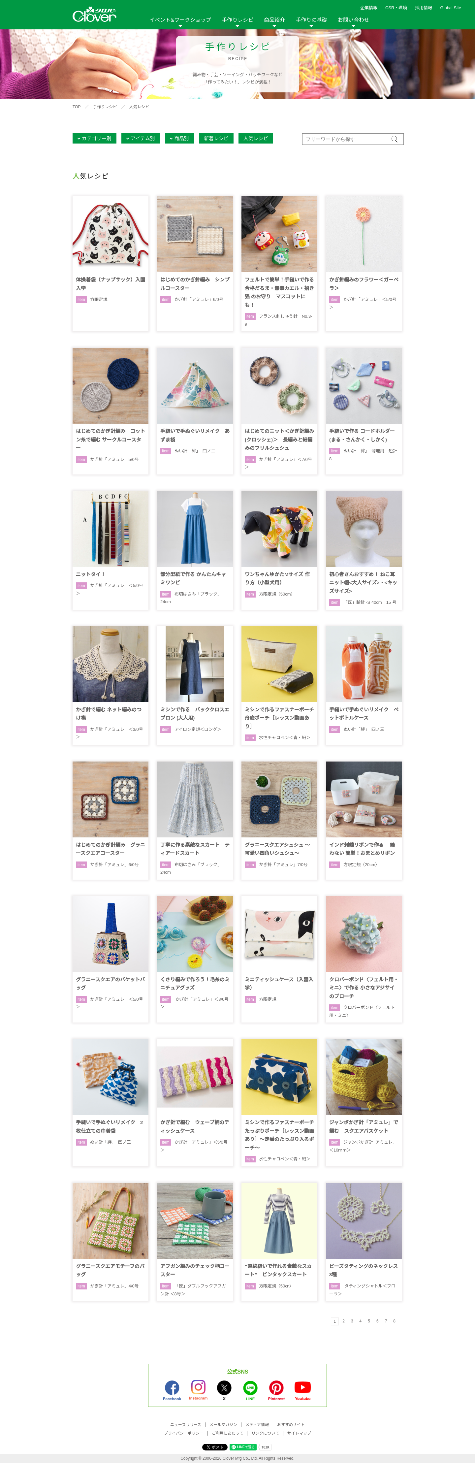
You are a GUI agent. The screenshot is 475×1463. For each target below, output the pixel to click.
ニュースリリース (185, 1424)
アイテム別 (143, 138)
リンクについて (265, 1433)
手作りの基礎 (311, 20)
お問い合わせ (353, 20)
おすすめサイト (291, 1424)
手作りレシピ (237, 20)
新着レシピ (216, 138)
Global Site (450, 7)
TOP (76, 107)
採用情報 (423, 7)
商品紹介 (274, 20)
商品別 (181, 138)
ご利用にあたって (227, 1433)
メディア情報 (257, 1424)
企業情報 (368, 7)
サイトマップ (299, 1433)
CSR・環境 (396, 7)
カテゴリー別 (96, 138)
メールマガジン (223, 1424)
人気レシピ (139, 107)
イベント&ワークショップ (180, 20)
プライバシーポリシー (184, 1433)
